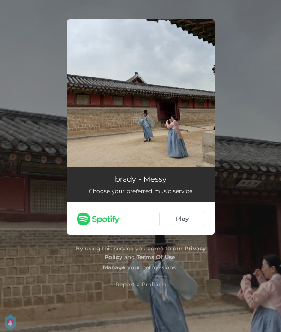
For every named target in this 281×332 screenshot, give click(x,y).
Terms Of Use (156, 257)
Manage (114, 267)
